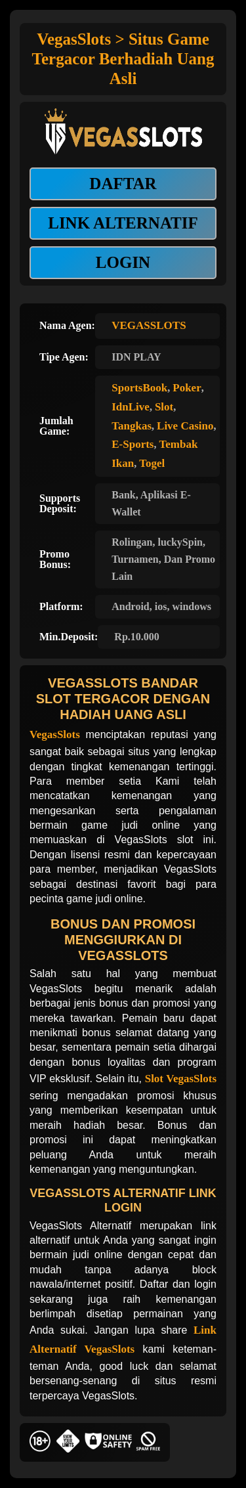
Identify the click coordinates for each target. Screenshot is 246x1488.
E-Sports (133, 444)
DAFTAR (122, 183)
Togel (152, 463)
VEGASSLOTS (149, 325)
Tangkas (132, 426)
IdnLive (131, 407)
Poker (187, 388)
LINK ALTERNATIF (123, 223)
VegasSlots (55, 734)
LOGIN (123, 262)
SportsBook (139, 388)
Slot (164, 407)
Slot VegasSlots (180, 1078)
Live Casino (185, 426)
